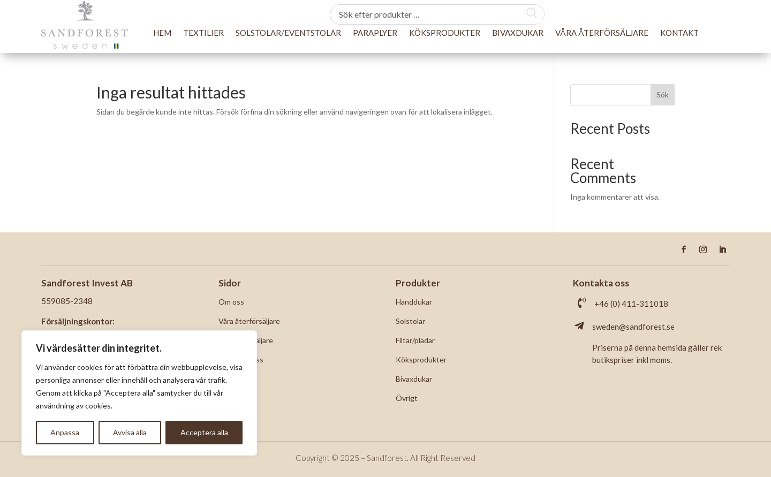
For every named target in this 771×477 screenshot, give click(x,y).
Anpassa (64, 432)
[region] (139, 393)
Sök (662, 94)
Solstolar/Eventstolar (288, 32)
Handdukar (414, 301)
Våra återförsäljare (601, 32)
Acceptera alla (204, 432)
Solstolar (410, 320)
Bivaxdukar (517, 32)
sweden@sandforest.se (633, 326)
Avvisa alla (130, 432)
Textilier (203, 32)
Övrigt (407, 398)
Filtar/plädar (415, 340)
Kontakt (679, 32)
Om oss (231, 301)
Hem (162, 32)
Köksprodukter (444, 32)
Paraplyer (375, 32)
